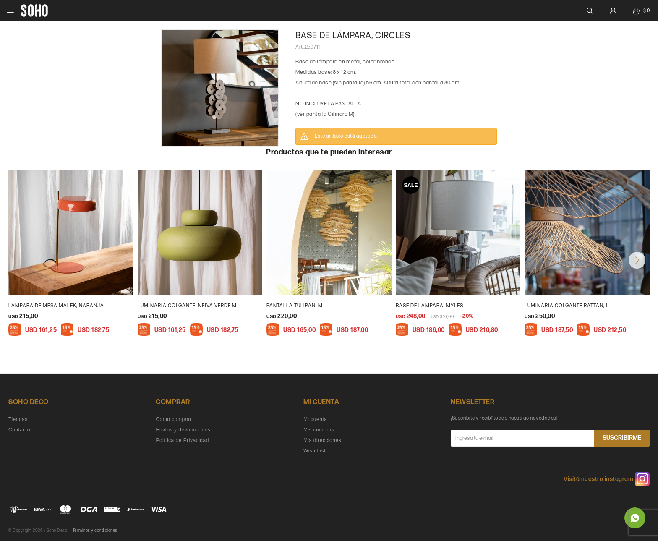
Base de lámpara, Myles (429, 306)
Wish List (314, 451)
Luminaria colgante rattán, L (567, 306)
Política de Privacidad (182, 440)
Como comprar (173, 419)
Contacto (19, 430)
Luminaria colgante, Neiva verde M (187, 306)
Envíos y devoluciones (183, 430)
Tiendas (18, 419)
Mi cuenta (315, 419)
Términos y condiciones (95, 530)
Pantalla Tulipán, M (294, 306)
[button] (637, 260)
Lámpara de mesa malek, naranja (56, 306)
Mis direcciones (322, 440)
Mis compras (318, 430)
